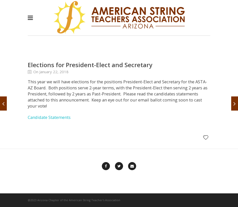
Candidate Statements (49, 117)
